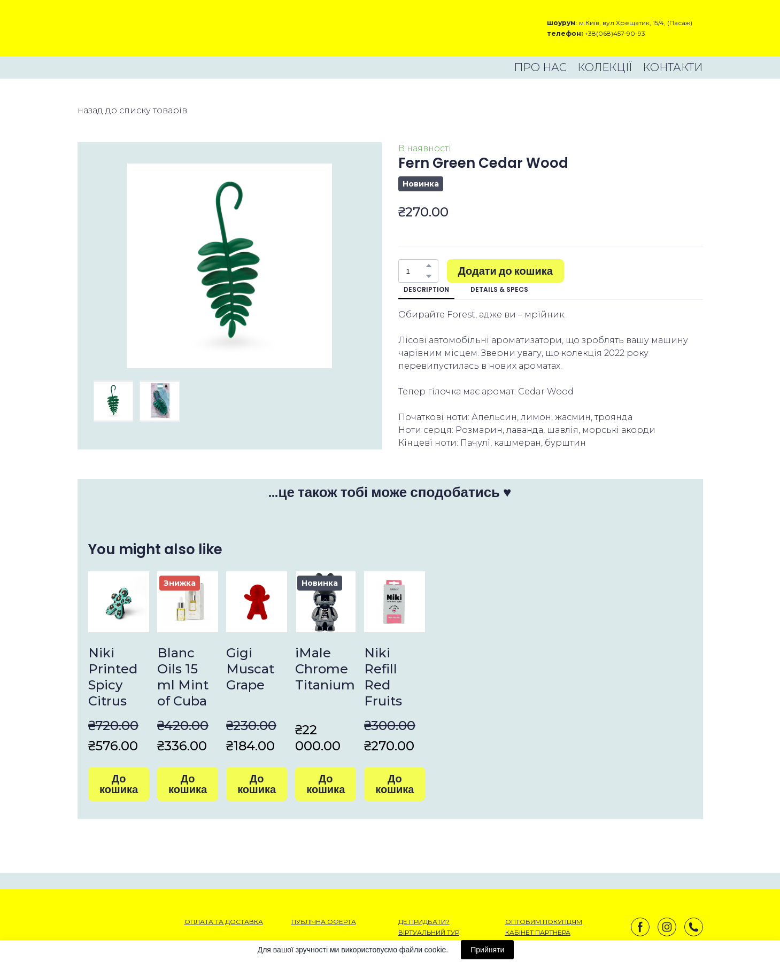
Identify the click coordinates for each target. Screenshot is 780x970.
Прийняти (487, 949)
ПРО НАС (540, 67)
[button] (428, 265)
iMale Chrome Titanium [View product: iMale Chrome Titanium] (325, 669)
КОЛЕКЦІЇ (604, 67)
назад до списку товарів (132, 110)
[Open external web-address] (115, 28)
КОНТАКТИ (672, 67)
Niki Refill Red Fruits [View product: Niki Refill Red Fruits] (383, 677)
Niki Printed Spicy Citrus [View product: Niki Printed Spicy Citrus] (112, 677)
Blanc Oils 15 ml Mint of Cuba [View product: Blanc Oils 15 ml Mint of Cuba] (182, 677)
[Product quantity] (415, 271)
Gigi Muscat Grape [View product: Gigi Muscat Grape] (250, 669)
